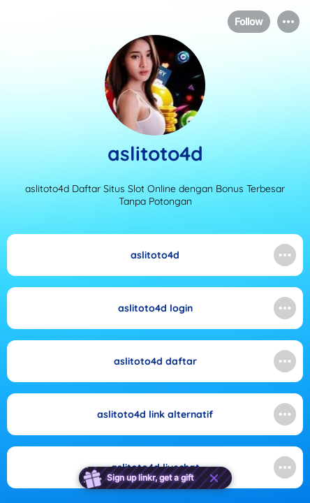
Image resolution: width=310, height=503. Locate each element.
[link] (155, 255)
